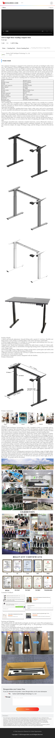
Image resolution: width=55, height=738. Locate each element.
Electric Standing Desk (23, 48)
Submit (27, 709)
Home (3, 48)
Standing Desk (11, 48)
